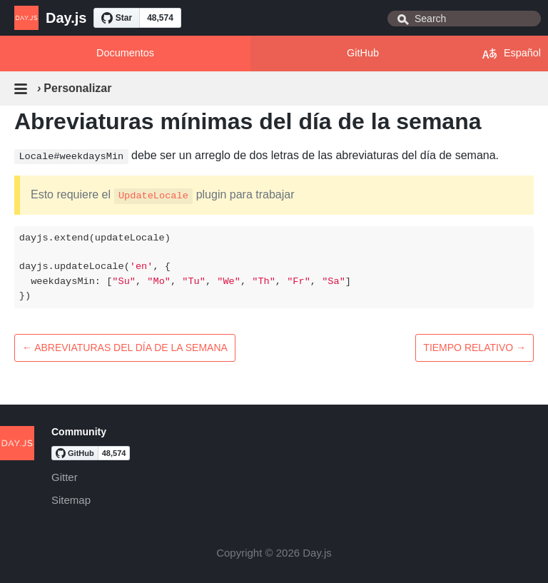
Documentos (125, 53)
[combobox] (464, 18)
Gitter (64, 477)
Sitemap (71, 500)
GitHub (363, 53)
